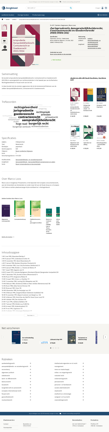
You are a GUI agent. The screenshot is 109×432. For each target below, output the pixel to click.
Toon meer (30, 315)
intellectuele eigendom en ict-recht (69, 363)
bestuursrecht (16, 382)
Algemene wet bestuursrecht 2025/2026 (74, 144)
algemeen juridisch (16, 372)
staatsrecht (69, 391)
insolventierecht (16, 400)
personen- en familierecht (69, 385)
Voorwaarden (7, 427)
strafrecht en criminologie (69, 394)
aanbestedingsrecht (16, 363)
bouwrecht (16, 385)
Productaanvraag (38, 15)
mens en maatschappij (69, 369)
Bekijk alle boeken (7, 237)
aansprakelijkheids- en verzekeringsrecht (16, 366)
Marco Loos (72, 25)
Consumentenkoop (20, 219)
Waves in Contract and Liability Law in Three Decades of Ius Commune (49, 226)
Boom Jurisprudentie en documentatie (60, 54)
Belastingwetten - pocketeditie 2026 (102, 144)
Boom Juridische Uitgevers (24, 151)
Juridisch (14, 19)
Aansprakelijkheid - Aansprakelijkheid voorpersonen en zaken (94, 46)
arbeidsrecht (16, 375)
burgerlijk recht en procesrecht (16, 388)
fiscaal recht (16, 394)
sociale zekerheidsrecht (69, 388)
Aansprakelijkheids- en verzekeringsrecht (29, 160)
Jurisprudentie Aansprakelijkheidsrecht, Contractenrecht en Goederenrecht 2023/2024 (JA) (42, 19)
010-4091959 (103, 15)
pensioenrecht (69, 382)
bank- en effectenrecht (16, 378)
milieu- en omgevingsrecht (69, 372)
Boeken (8, 19)
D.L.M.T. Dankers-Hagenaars (59, 25)
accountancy (16, 369)
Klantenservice (8, 420)
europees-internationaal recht (16, 391)
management (69, 366)
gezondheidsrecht (16, 397)
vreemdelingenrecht (69, 400)
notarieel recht (69, 375)
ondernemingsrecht (69, 378)
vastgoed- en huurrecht (69, 397)
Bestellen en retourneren (27, 425)
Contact (5, 424)
